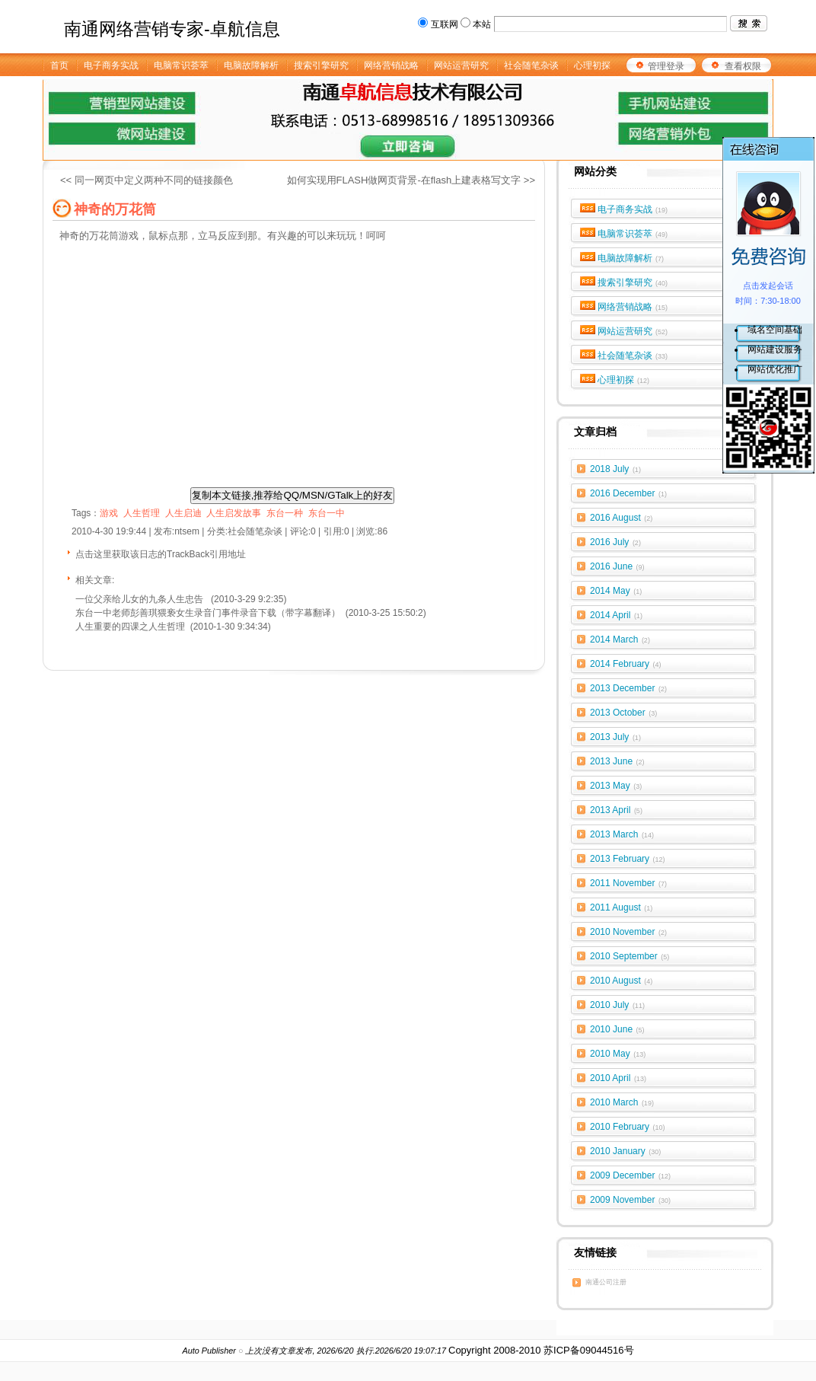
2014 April (616, 615)
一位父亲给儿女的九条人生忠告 (140, 599)
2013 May (616, 785)
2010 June (617, 1029)
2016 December (628, 493)
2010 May (617, 1053)
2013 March (622, 834)
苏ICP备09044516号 (588, 1350)
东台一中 (326, 513)
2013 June (617, 761)
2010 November (628, 932)
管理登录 (666, 66)
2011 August (621, 907)
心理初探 (624, 380)
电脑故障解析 (631, 258)
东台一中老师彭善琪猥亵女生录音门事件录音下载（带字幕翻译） (207, 613)
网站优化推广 (774, 369)
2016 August (621, 517)
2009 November (630, 1199)
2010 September (629, 956)
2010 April (618, 1078)
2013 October (623, 712)
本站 (482, 24)
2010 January (625, 1151)
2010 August (621, 980)
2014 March (620, 639)
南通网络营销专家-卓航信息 (172, 29)
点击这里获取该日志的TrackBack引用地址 (160, 554)
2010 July (617, 1005)
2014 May (616, 590)
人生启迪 (183, 513)
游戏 (109, 513)
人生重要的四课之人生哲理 (130, 626)
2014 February (625, 664)
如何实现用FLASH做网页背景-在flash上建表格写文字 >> (411, 180)
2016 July (615, 542)
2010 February (627, 1126)
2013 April (616, 810)
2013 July (615, 737)
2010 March (622, 1102)
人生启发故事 (233, 513)
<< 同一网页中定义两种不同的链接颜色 (146, 180)
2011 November (628, 883)
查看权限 (743, 66)
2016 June (617, 566)
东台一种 (284, 513)
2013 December (628, 688)
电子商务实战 (633, 209)
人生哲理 (141, 513)
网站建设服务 (774, 349)
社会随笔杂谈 (633, 355)
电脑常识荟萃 (633, 233)
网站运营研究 (633, 331)
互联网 (444, 24)
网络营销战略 (633, 306)
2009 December (630, 1175)
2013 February (627, 858)
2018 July (615, 469)
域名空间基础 (774, 329)
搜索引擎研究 (633, 282)
